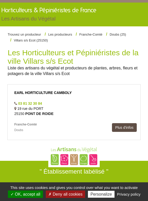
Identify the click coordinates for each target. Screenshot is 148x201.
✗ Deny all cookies (65, 194)
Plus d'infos (124, 127)
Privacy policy (129, 194)
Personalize (101, 194)
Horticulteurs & (48, 15)
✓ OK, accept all (25, 194)
